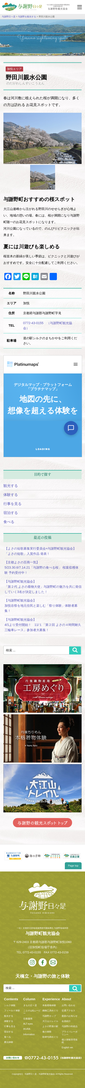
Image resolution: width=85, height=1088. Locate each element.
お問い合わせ (68, 1005)
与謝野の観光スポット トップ (42, 822)
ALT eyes (28, 1024)
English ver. (67, 1047)
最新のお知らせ (70, 1016)
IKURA (26, 1029)
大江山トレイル (50, 1021)
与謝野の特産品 (70, 1026)
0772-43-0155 (32, 952)
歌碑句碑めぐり (50, 1037)
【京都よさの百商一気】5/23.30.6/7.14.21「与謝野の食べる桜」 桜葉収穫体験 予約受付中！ (41, 567)
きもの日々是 (30, 1005)
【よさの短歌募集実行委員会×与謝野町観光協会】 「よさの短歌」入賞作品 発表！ (42, 551)
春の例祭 (46, 1031)
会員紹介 (66, 1021)
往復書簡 (27, 1018)
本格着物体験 (49, 1005)
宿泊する (10, 513)
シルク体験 (9, 1005)
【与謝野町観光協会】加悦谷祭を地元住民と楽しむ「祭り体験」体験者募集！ (41, 606)
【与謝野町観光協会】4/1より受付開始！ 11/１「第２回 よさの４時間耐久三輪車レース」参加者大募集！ (43, 625)
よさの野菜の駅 (50, 1026)
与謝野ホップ (49, 1016)
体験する (10, 495)
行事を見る (12, 504)
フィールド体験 (12, 1010)
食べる (8, 522)
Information (29, 1034)
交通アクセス (68, 1010)
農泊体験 (8, 1042)
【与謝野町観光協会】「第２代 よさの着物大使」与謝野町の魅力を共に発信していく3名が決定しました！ (43, 587)
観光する (10, 486)
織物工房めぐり (50, 1010)
